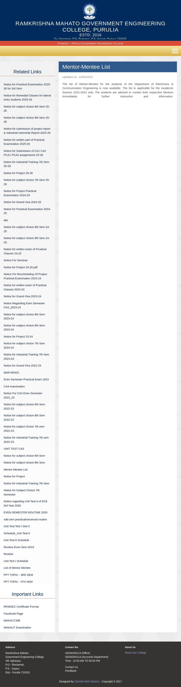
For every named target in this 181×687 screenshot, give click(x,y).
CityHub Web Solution (87, 681)
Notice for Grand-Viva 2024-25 (22, 202)
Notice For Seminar (15, 260)
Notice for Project (14, 476)
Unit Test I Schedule (16, 560)
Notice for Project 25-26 (18, 173)
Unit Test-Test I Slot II (17, 526)
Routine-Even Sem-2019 (19, 547)
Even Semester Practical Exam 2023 (26, 379)
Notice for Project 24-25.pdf (20, 267)
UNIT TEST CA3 (14, 448)
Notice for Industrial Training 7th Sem (26, 483)
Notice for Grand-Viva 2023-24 (22, 296)
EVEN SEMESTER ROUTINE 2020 (25, 512)
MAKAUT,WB (12, 620)
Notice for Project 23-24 (18, 336)
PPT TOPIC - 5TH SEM (18, 581)
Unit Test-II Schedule (16, 540)
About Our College (135, 652)
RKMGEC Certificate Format (21, 606)
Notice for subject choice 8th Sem (24, 462)
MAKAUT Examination (17, 627)
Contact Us (71, 667)
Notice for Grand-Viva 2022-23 (22, 365)
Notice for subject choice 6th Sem (24, 455)
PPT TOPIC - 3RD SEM (18, 574)
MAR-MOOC (11, 372)
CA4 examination (14, 386)
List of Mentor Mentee (17, 567)
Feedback (70, 670)
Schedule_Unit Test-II (17, 533)
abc (6, 220)
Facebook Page (13, 613)
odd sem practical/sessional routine (25, 519)
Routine (8, 553)
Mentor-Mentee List (15, 469)
